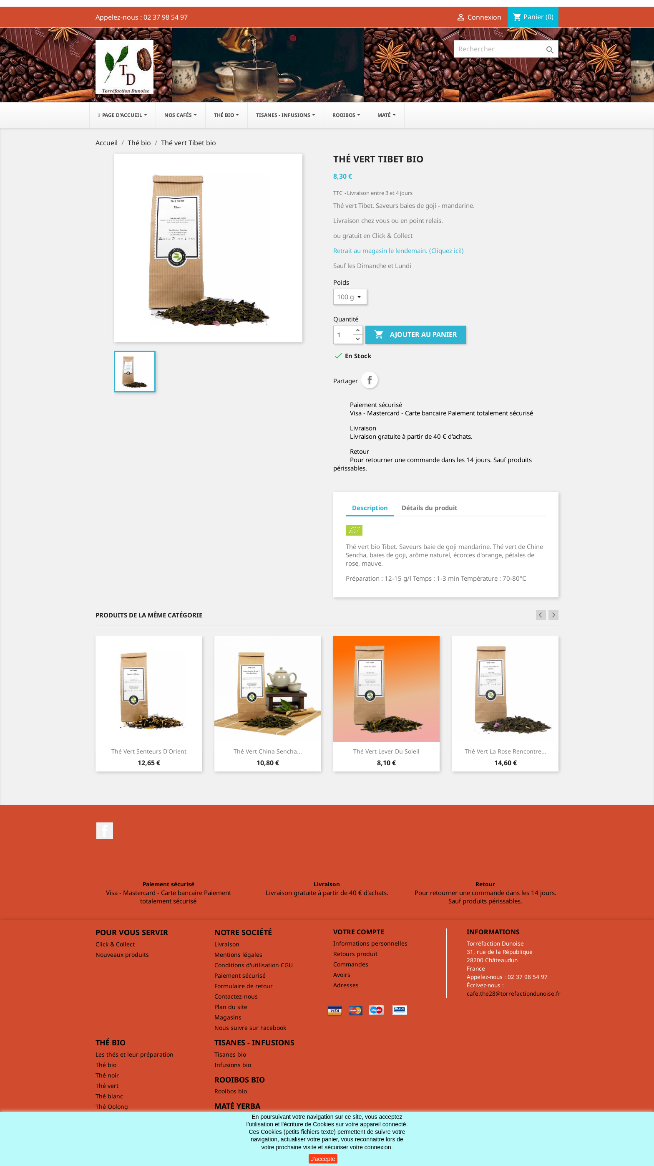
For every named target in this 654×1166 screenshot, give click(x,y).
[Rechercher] (506, 49)
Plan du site (230, 1007)
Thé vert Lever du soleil (386, 751)
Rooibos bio (230, 1091)
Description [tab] (370, 507)
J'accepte (323, 1159)
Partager (369, 380)
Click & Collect (115, 944)
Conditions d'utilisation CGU (253, 965)
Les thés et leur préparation (135, 1054)
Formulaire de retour (243, 986)
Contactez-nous (236, 996)
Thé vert (107, 1086)
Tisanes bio (230, 1054)
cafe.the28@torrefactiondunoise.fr (514, 993)
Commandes (350, 964)
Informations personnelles (370, 943)
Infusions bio (232, 1065)
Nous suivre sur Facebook (250, 1028)
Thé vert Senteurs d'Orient (148, 751)
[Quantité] (343, 335)
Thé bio (106, 1065)
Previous (541, 615)
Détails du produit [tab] (430, 507)
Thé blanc (109, 1096)
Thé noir (107, 1075)
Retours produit (355, 954)
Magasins (227, 1017)
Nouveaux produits (122, 955)
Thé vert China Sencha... (268, 751)
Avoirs (341, 975)
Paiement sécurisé (240, 975)
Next (553, 615)
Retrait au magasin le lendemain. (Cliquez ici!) (398, 250)
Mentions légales (238, 955)
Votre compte (358, 931)
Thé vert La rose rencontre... (505, 751)
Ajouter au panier (415, 334)
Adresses (346, 985)
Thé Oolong (112, 1106)
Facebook (104, 830)
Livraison (226, 944)
